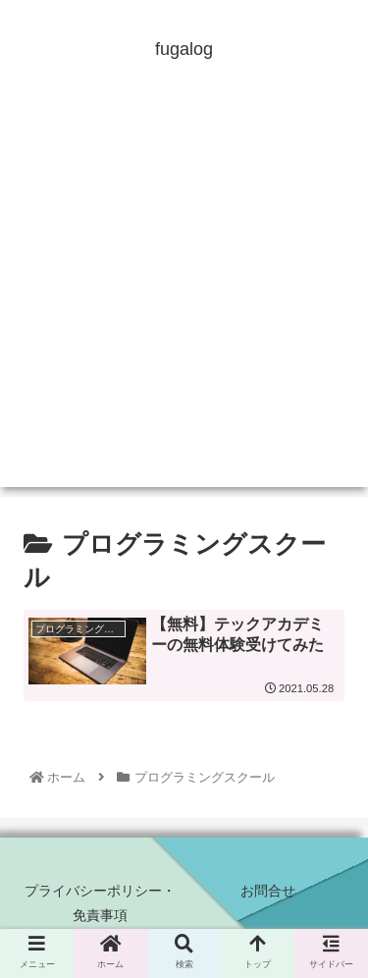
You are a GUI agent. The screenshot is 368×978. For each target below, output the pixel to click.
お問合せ (267, 890)
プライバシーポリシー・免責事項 (100, 903)
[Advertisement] (184, 303)
